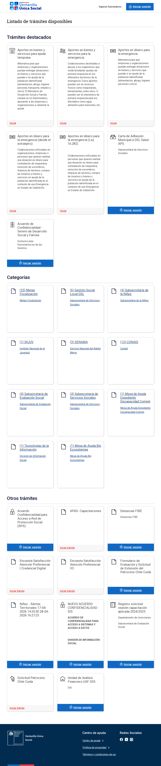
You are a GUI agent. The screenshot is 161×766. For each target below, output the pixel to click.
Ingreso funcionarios (110, 6)
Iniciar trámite (67, 547)
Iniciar (13, 123)
